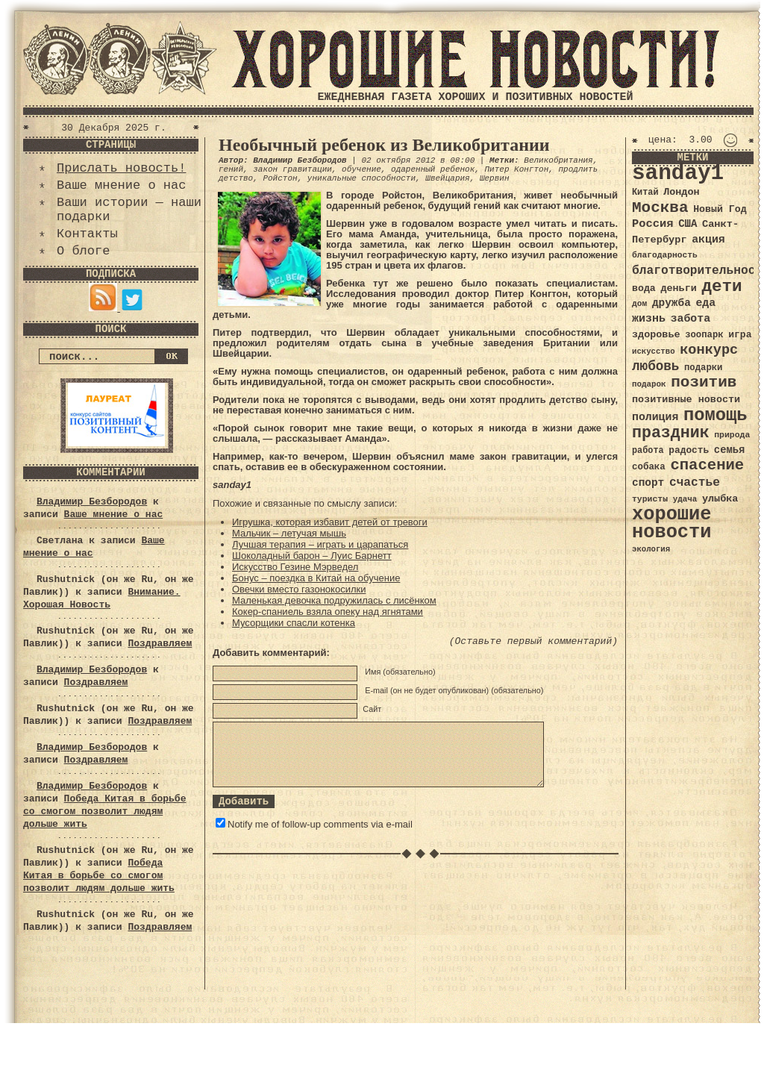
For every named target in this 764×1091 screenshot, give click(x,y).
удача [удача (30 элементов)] (685, 499)
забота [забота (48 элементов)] (690, 319)
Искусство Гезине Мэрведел (295, 566)
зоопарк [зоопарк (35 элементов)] (704, 335)
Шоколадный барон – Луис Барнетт (312, 555)
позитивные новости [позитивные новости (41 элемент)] (686, 399)
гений (231, 169)
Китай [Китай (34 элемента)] (645, 192)
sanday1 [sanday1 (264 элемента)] (678, 173)
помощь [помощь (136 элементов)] (715, 415)
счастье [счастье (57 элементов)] (694, 482)
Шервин (495, 178)
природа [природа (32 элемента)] (732, 435)
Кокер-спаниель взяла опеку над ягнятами (327, 611)
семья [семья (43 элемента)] (729, 450)
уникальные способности (361, 178)
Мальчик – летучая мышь (289, 533)
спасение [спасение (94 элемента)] (707, 465)
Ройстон (280, 178)
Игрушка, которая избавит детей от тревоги (330, 522)
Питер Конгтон (516, 169)
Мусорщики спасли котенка (293, 622)
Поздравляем (160, 643)
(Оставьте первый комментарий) (533, 641)
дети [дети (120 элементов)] (721, 286)
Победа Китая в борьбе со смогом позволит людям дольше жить (104, 811)
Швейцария (447, 178)
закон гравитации (292, 169)
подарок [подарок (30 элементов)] (649, 384)
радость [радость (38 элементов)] (688, 450)
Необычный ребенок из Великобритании (384, 144)
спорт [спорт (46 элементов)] (648, 483)
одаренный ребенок (433, 169)
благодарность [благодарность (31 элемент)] (665, 255)
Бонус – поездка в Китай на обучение (316, 578)
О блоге (83, 251)
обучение (361, 169)
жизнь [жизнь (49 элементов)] (649, 318)
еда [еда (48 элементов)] (705, 303)
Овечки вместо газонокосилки (299, 589)
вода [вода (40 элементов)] (644, 288)
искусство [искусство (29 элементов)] (653, 351)
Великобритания (558, 160)
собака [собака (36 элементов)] (649, 467)
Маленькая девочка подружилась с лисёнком (334, 600)
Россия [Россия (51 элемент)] (653, 224)
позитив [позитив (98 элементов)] (703, 382)
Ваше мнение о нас (121, 185)
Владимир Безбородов (92, 501)
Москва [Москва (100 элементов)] (660, 207)
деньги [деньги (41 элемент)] (678, 288)
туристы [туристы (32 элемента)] (650, 499)
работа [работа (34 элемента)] (648, 451)
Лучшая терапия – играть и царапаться (320, 544)
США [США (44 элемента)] (687, 224)
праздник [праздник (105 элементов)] (671, 433)
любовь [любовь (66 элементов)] (655, 366)
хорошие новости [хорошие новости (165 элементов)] (672, 523)
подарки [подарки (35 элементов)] (703, 368)
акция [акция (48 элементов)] (708, 240)
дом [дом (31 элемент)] (639, 303)
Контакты (87, 234)
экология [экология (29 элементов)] (651, 549)
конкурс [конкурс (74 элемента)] (709, 350)
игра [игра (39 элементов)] (739, 334)
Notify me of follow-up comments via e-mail (320, 824)
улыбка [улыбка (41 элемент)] (720, 498)
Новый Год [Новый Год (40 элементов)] (719, 209)
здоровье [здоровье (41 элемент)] (656, 334)
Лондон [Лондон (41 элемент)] (681, 192)
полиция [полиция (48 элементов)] (655, 417)
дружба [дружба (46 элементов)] (671, 303)
